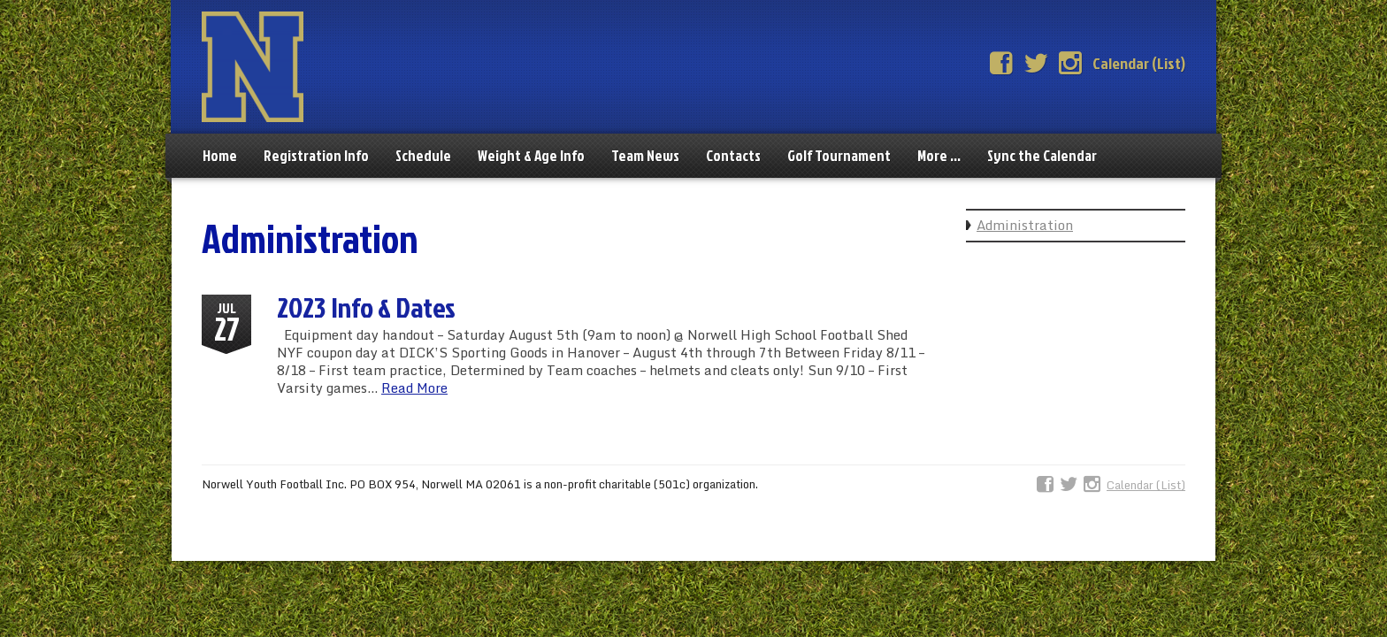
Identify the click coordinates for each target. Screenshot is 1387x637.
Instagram (1070, 63)
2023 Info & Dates (366, 306)
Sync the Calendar (1042, 155)
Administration (1025, 224)
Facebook (1001, 63)
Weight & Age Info (531, 155)
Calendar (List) (1138, 63)
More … (939, 155)
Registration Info (316, 155)
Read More (414, 387)
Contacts (733, 155)
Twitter (1035, 63)
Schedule (423, 155)
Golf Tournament (839, 155)
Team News (645, 155)
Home (220, 155)
